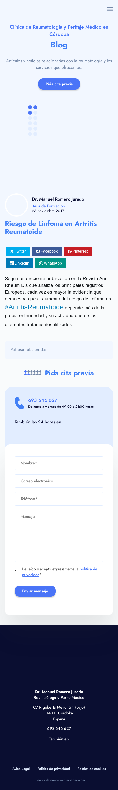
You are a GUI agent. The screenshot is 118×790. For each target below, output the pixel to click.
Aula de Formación (48, 206)
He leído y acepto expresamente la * (56, 572)
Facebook (49, 251)
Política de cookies (92, 768)
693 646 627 (42, 400)
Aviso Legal (21, 768)
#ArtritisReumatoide (34, 307)
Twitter (20, 251)
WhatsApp (53, 263)
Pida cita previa (59, 84)
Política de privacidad (53, 768)
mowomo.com (75, 780)
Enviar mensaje (35, 591)
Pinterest (80, 251)
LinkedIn (22, 263)
